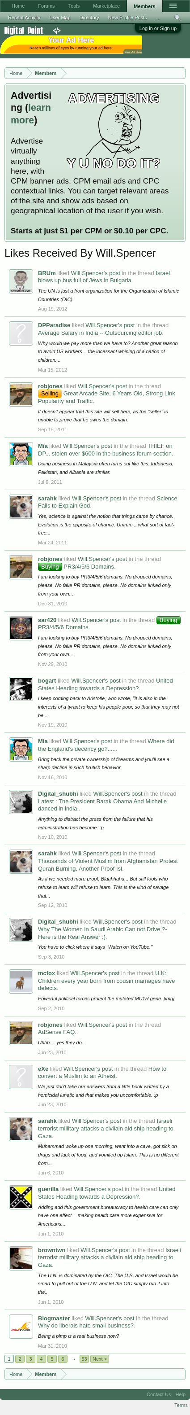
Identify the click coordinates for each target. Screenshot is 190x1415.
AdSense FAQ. (57, 1032)
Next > (100, 1359)
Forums (46, 6)
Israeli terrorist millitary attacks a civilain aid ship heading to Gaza (105, 1128)
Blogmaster (54, 1318)
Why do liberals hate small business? (86, 1325)
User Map (60, 17)
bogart (47, 680)
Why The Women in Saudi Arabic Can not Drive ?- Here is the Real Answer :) (102, 933)
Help (180, 1394)
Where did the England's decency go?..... (106, 745)
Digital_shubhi (58, 793)
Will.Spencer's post (95, 273)
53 (84, 1359)
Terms (181, 1405)
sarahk (47, 498)
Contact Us (159, 1394)
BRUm (47, 273)
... (158, 17)
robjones (50, 386)
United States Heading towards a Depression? (105, 684)
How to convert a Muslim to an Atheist (102, 1072)
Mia (43, 445)
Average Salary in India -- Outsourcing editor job (100, 332)
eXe (43, 1068)
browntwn (51, 1250)
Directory (89, 17)
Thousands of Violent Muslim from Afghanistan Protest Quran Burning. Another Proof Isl (108, 865)
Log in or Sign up (158, 28)
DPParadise (54, 325)
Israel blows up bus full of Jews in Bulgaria (104, 277)
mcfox (46, 973)
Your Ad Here (133, 51)
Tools (74, 6)
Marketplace (106, 6)
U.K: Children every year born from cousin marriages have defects (106, 980)
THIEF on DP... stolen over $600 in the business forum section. (105, 449)
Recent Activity (24, 17)
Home (18, 6)
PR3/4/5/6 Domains (76, 566)
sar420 (47, 620)
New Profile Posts (127, 17)
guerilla (48, 1189)
